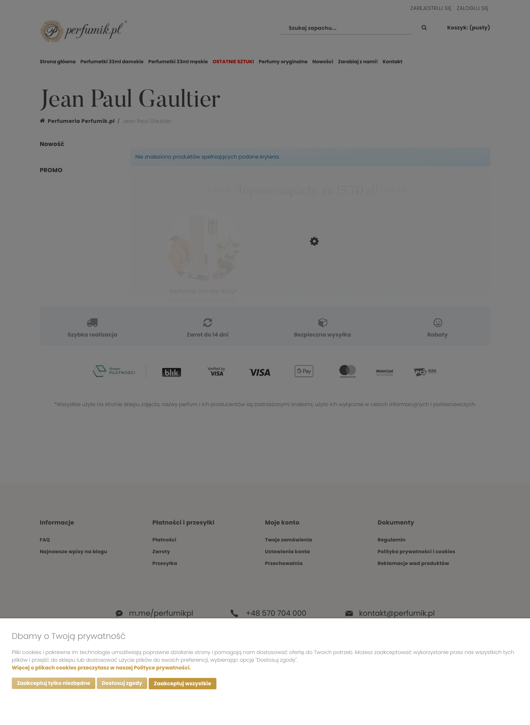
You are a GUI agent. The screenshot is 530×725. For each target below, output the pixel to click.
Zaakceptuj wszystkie (182, 684)
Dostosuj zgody (122, 684)
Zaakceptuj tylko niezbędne (53, 684)
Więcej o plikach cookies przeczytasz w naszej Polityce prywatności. (101, 668)
